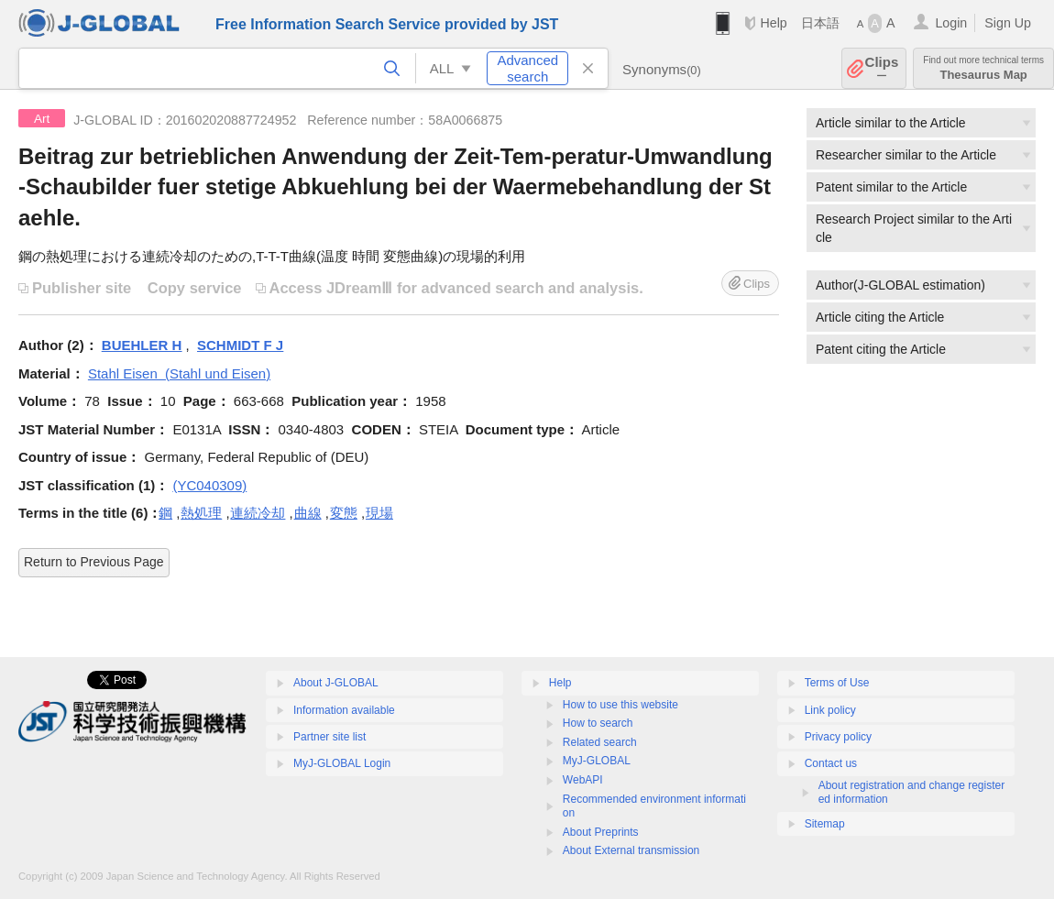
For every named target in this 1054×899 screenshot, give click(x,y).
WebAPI (583, 779)
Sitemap (825, 823)
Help (773, 23)
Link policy (830, 710)
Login (951, 23)
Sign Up (1007, 23)
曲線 (308, 513)
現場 (379, 513)
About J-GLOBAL (336, 682)
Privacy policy (838, 736)
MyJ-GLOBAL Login (341, 763)
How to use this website (620, 704)
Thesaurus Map (983, 68)
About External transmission (631, 850)
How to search (598, 723)
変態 (343, 513)
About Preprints (601, 832)
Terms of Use (837, 682)
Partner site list (329, 736)
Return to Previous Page (94, 561)
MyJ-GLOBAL (597, 760)
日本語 (820, 23)
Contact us (831, 763)
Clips (882, 68)
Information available (344, 710)
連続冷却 (257, 513)
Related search (600, 742)
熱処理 (201, 513)
